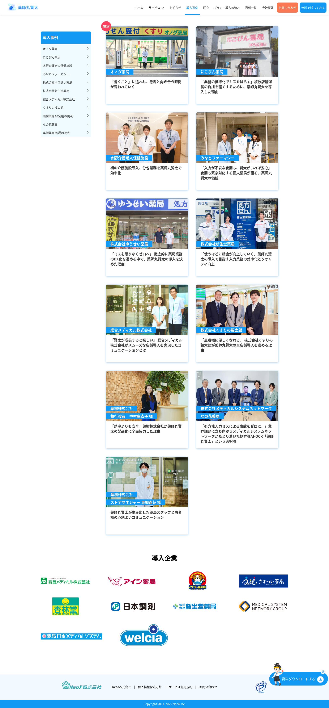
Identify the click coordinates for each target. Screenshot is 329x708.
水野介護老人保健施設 (57, 65)
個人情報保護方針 (150, 687)
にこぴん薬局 (51, 57)
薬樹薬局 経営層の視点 (58, 116)
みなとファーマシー (56, 74)
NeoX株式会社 (121, 687)
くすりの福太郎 (53, 107)
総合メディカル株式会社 (59, 99)
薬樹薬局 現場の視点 (56, 133)
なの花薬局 (50, 124)
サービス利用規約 (180, 687)
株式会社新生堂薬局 (56, 91)
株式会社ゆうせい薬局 (57, 82)
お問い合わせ (208, 687)
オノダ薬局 (50, 49)
